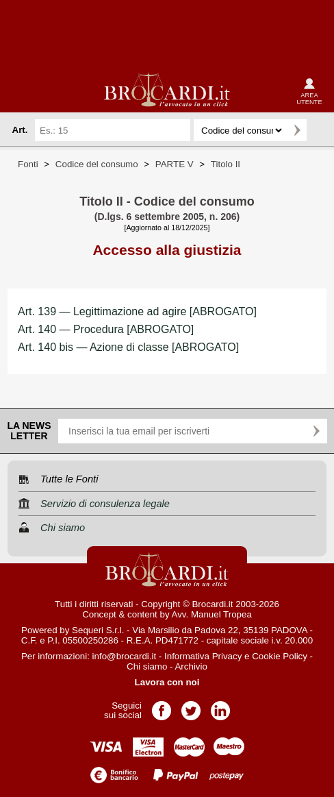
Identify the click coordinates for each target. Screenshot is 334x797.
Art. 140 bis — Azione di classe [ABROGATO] (128, 347)
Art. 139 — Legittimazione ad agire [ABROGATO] (137, 311)
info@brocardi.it (124, 656)
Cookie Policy (279, 656)
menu (22, 90)
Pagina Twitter (191, 706)
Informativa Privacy (203, 656)
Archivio (191, 666)
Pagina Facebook (161, 706)
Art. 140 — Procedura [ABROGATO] (106, 329)
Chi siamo (147, 666)
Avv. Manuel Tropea (212, 614)
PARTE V (174, 164)
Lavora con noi (167, 682)
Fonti (28, 164)
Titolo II (225, 164)
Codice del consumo (96, 164)
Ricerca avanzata (320, 130)
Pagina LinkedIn (220, 706)
